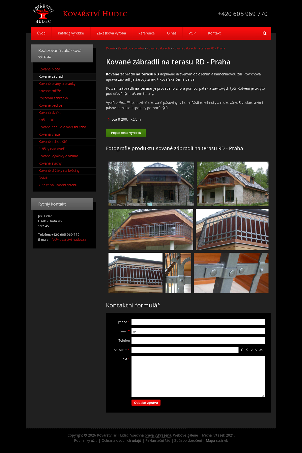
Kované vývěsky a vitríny (58, 156)
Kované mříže (49, 90)
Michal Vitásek (213, 435)
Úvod (41, 33)
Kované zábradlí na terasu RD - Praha (199, 48)
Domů (110, 48)
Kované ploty (49, 69)
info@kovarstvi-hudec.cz (67, 239)
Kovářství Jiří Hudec (112, 435)
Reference (146, 33)
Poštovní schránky (53, 98)
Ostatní (44, 177)
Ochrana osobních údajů (121, 440)
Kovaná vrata (49, 134)
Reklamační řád (157, 440)
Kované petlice (50, 105)
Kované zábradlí (158, 48)
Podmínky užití (86, 440)
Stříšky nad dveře (52, 148)
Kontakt (214, 33)
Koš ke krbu (48, 119)
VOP (192, 33)
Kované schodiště (52, 141)
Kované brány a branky (57, 83)
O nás (171, 33)
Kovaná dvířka (50, 112)
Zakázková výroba (111, 33)
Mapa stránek (217, 440)
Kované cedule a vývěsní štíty (62, 127)
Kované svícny (50, 163)
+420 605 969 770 (243, 13)
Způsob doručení (188, 440)
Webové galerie (185, 435)
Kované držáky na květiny (59, 170)
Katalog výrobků (71, 33)
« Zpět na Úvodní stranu (57, 185)
